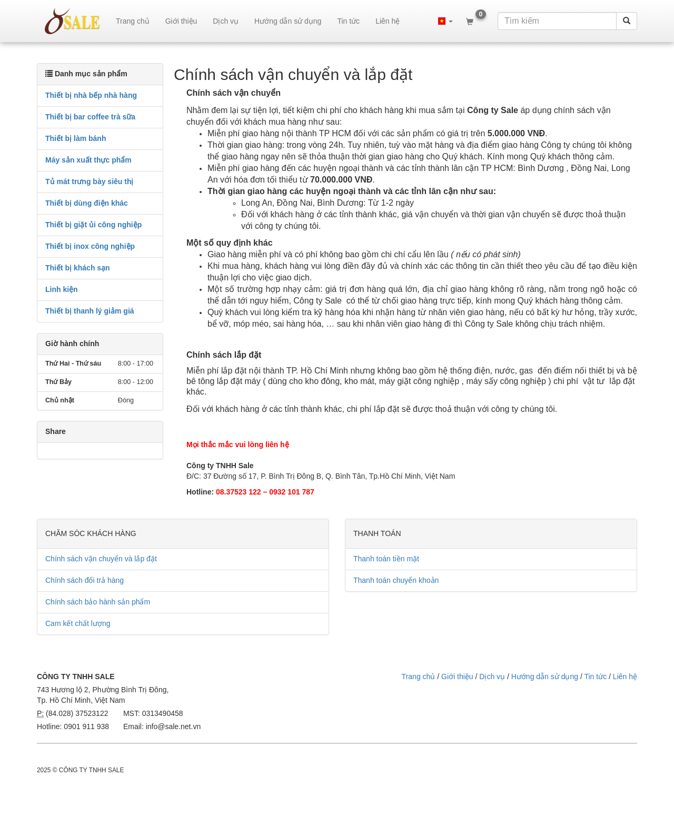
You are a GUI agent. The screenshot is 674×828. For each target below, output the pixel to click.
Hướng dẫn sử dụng (287, 21)
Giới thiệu (181, 21)
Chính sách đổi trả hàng (84, 580)
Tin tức (348, 21)
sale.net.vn (72, 21)
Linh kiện (61, 289)
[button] (445, 21)
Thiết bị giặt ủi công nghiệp (93, 224)
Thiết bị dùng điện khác (86, 203)
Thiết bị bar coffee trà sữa (90, 117)
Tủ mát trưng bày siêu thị (89, 181)
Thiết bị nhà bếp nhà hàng (91, 95)
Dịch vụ (226, 21)
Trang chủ (133, 21)
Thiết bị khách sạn (77, 268)
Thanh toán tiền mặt (386, 558)
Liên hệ (387, 21)
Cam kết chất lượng (77, 623)
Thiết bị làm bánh (75, 138)
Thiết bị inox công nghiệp (90, 246)
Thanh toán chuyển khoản (396, 580)
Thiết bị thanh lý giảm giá (89, 311)
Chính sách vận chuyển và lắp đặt (101, 558)
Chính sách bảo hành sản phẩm (97, 602)
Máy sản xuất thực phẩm (88, 160)
